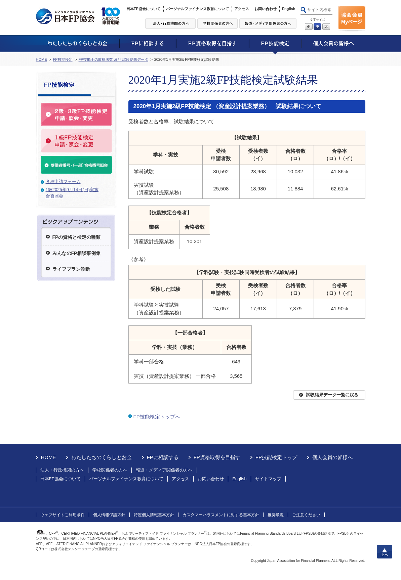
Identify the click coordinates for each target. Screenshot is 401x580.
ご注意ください (306, 514)
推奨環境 (276, 514)
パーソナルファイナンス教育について (197, 9)
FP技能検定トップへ (156, 416)
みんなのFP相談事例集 (76, 253)
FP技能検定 (62, 59)
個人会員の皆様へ (332, 457)
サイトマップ (268, 478)
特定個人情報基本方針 (154, 514)
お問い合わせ (265, 9)
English (288, 9)
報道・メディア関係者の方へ (164, 470)
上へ (384, 552)
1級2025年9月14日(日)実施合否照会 (72, 192)
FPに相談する (162, 457)
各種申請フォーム (63, 181)
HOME (41, 59)
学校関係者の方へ (109, 470)
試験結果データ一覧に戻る (332, 394)
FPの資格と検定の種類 (76, 237)
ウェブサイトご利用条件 (62, 514)
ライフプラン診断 (71, 269)
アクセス (241, 9)
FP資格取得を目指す (217, 457)
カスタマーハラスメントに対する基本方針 (221, 514)
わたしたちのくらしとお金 (101, 457)
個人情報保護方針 (109, 514)
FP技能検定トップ (276, 457)
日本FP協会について (143, 9)
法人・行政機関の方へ (62, 470)
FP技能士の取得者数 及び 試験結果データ (113, 59)
